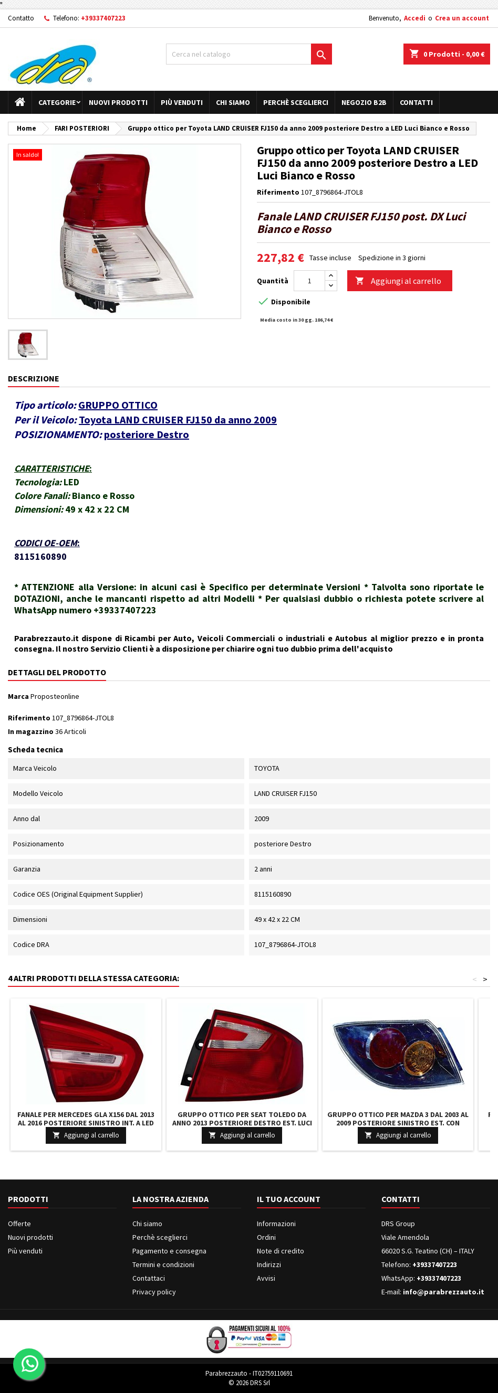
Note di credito (280, 1251)
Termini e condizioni (163, 1264)
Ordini (266, 1237)
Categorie (57, 102)
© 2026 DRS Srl (249, 1382)
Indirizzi (269, 1264)
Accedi (415, 18)
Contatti (416, 102)
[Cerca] (249, 54)
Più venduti (182, 102)
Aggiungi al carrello (398, 280)
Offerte (19, 1223)
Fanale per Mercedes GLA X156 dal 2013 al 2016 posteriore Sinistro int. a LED (85, 1119)
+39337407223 (103, 18)
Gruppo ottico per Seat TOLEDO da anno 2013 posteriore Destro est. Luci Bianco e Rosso (242, 1123)
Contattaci (148, 1278)
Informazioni (276, 1223)
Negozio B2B (364, 102)
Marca (18, 696)
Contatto (21, 18)
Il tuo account (288, 1199)
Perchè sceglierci (295, 102)
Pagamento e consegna (169, 1251)
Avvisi (266, 1278)
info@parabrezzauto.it (443, 1291)
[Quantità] (309, 280)
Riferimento (278, 192)
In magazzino (31, 731)
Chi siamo (233, 102)
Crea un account (462, 18)
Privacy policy (154, 1291)
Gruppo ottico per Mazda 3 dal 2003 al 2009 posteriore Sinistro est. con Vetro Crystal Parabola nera (398, 1123)
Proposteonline (54, 696)
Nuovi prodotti (118, 102)
